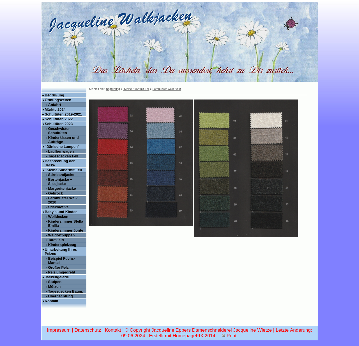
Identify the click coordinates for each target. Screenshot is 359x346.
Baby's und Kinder (61, 212)
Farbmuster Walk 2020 (63, 200)
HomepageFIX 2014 (193, 335)
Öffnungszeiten (58, 100)
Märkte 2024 (55, 109)
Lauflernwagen (61, 151)
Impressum (59, 330)
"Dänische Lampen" (62, 146)
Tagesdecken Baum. (65, 291)
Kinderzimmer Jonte (65, 230)
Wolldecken (58, 216)
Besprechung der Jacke (60, 163)
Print (229, 335)
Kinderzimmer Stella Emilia (65, 223)
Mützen (54, 286)
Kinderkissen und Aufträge (63, 139)
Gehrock (55, 193)
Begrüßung (54, 95)
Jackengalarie (57, 277)
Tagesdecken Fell (63, 156)
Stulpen (55, 282)
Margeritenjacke (62, 188)
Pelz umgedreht (61, 272)
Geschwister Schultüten (59, 130)
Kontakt (51, 301)
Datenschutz (87, 330)
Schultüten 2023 (59, 124)
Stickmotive (58, 207)
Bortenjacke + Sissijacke (60, 181)
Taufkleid (56, 240)
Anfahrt (54, 105)
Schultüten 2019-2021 (63, 114)
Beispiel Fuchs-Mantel (61, 260)
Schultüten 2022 (59, 119)
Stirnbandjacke (61, 175)
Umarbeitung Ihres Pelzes (61, 251)
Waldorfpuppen (61, 235)
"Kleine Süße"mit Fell (63, 170)
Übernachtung (60, 296)
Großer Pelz (58, 267)
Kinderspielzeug (62, 245)
